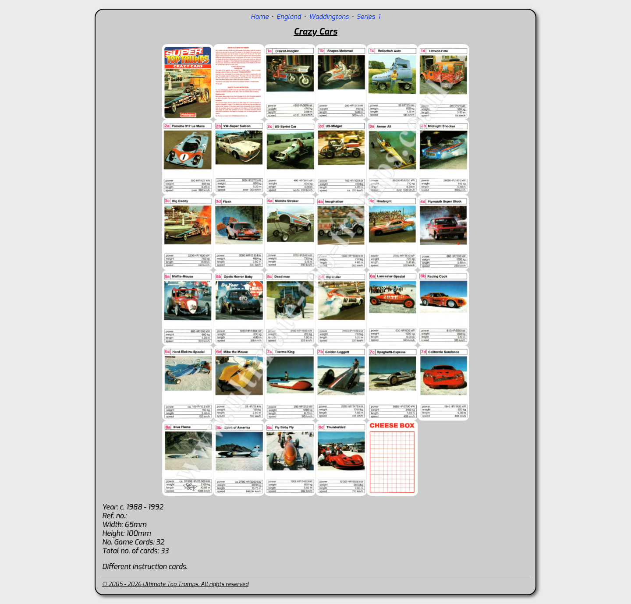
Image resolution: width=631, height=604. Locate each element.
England (289, 16)
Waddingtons (329, 16)
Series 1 (368, 16)
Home (260, 16)
